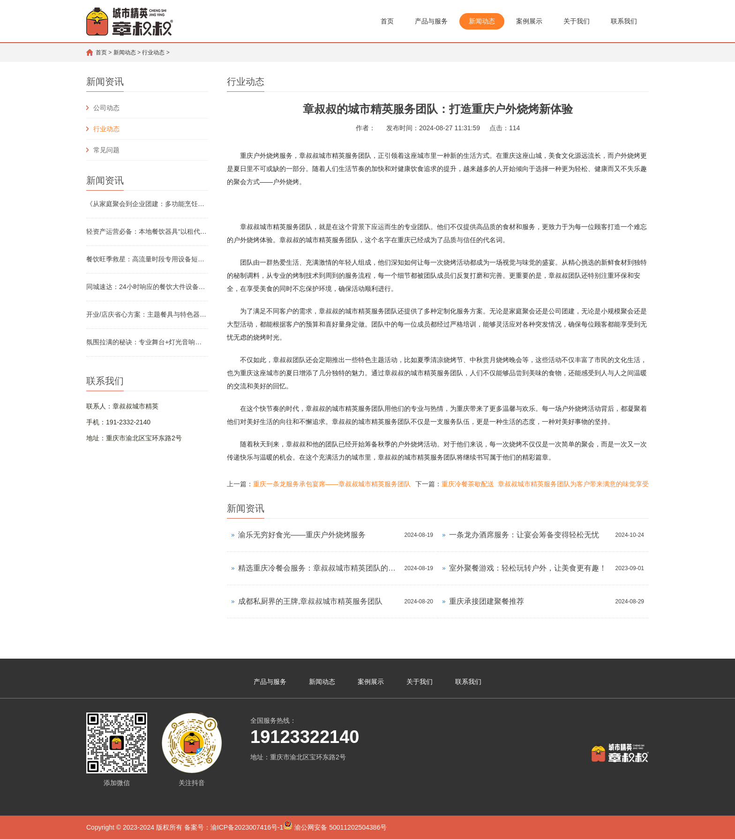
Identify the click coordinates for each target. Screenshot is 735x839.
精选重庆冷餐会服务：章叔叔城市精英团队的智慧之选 (319, 568)
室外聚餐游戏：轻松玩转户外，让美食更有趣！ (528, 568)
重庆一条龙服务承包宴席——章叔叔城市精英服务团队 (332, 484)
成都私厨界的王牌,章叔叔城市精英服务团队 (310, 601)
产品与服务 (431, 21)
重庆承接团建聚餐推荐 (486, 601)
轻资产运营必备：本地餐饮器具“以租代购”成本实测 (147, 231)
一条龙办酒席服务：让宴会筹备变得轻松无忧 (524, 535)
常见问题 (106, 150)
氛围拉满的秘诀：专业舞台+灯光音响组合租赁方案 (147, 342)
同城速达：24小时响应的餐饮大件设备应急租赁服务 (147, 286)
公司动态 (106, 107)
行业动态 (153, 52)
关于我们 (576, 21)
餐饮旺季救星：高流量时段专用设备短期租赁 (147, 259)
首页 (387, 21)
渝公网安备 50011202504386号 (335, 825)
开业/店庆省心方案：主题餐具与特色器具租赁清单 (147, 314)
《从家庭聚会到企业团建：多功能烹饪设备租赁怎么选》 (147, 204)
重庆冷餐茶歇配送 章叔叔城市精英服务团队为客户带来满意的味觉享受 (545, 484)
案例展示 (529, 21)
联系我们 (624, 21)
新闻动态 (482, 21)
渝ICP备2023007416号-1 (247, 827)
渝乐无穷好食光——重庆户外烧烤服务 (302, 535)
